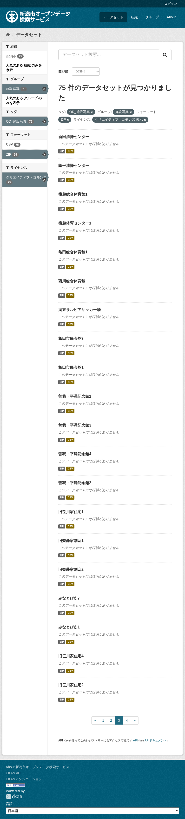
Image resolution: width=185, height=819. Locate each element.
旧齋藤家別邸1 (71, 541)
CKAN (14, 796)
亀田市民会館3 (71, 339)
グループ (152, 17)
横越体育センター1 (74, 223)
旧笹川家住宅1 (71, 512)
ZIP (62, 151)
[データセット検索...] (108, 54)
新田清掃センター (73, 137)
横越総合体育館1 (72, 194)
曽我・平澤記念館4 (74, 454)
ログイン (170, 4)
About (171, 17)
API (135, 740)
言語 (9, 804)
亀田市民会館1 (71, 367)
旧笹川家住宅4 (71, 656)
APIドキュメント (156, 740)
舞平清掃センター (73, 166)
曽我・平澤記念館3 (74, 425)
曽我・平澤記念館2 (74, 483)
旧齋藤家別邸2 (71, 570)
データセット (113, 17)
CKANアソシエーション (24, 779)
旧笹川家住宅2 (71, 685)
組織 (134, 17)
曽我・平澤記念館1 (74, 396)
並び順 (63, 71)
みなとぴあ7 (69, 598)
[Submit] (165, 54)
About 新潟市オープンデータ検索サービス (37, 767)
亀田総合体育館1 (72, 252)
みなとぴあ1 (69, 627)
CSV (70, 151)
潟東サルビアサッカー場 (79, 310)
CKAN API (13, 773)
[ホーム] (8, 34)
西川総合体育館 (71, 281)
